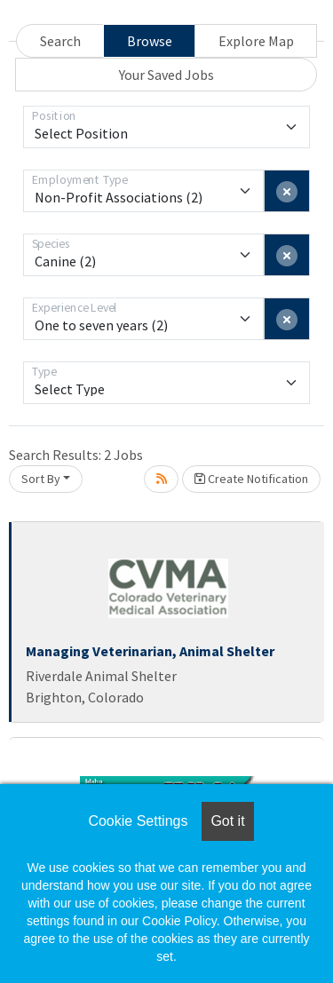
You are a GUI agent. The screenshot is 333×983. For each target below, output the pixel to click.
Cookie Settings (137, 820)
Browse (149, 41)
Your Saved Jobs (166, 74)
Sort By (40, 479)
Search (60, 41)
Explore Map (256, 41)
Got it (227, 820)
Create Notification (251, 479)
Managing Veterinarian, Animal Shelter (150, 651)
